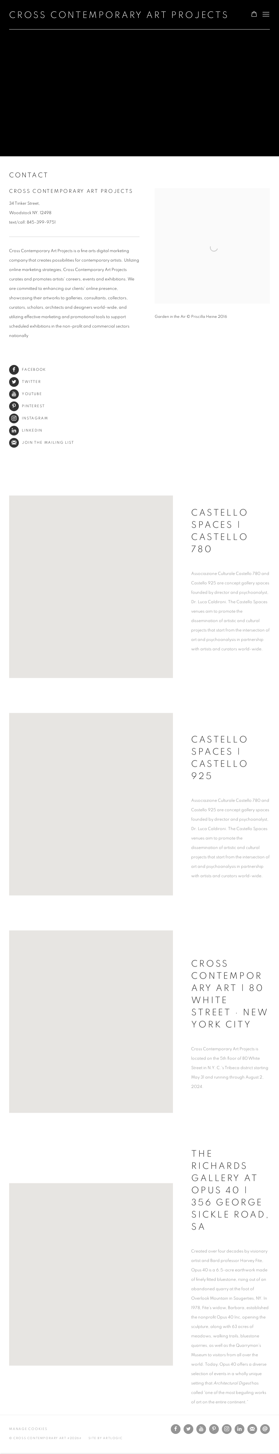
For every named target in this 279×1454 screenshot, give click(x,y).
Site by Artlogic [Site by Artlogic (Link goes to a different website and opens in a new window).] (105, 1438)
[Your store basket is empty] (254, 14)
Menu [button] (265, 14)
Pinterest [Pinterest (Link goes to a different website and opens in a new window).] (27, 406)
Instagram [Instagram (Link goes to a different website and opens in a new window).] (28, 418)
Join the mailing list (41, 442)
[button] (91, 598)
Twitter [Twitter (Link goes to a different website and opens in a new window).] (25, 382)
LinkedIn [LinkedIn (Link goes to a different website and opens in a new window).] (26, 430)
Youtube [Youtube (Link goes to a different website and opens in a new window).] (25, 394)
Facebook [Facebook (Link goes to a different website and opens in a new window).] (27, 369)
